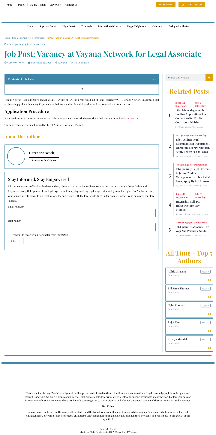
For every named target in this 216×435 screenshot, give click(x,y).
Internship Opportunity (181, 104)
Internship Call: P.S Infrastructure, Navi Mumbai (188, 205)
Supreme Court (47, 26)
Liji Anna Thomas (178, 288)
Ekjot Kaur (174, 322)
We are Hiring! (38, 4)
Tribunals (86, 26)
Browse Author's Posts (44, 160)
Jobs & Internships (21, 37)
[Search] (209, 77)
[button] (154, 79)
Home (30, 26)
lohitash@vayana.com (127, 118)
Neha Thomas (176, 305)
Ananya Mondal (177, 339)
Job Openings (38, 37)
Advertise (55, 4)
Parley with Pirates (178, 26)
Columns (157, 26)
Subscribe (15, 241)
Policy (21, 4)
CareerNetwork (184, 127)
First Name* (14, 221)
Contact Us (71, 4)
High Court (68, 26)
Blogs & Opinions (136, 26)
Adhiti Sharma (177, 271)
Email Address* (16, 206)
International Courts (109, 26)
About (10, 4)
